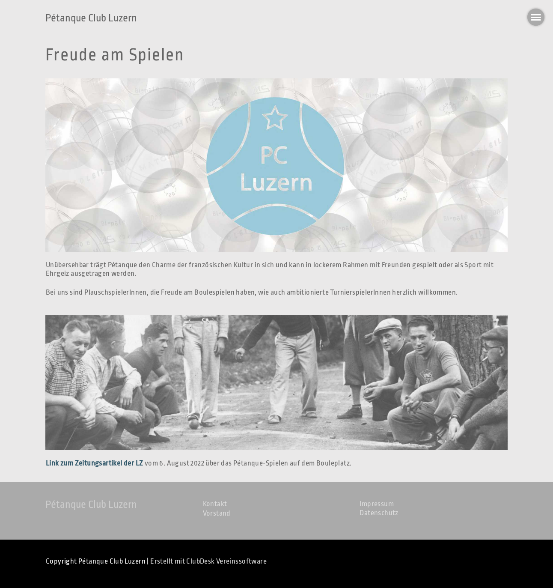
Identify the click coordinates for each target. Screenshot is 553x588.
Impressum (377, 504)
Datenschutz (379, 513)
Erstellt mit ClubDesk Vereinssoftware (208, 561)
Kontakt (215, 504)
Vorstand (217, 513)
